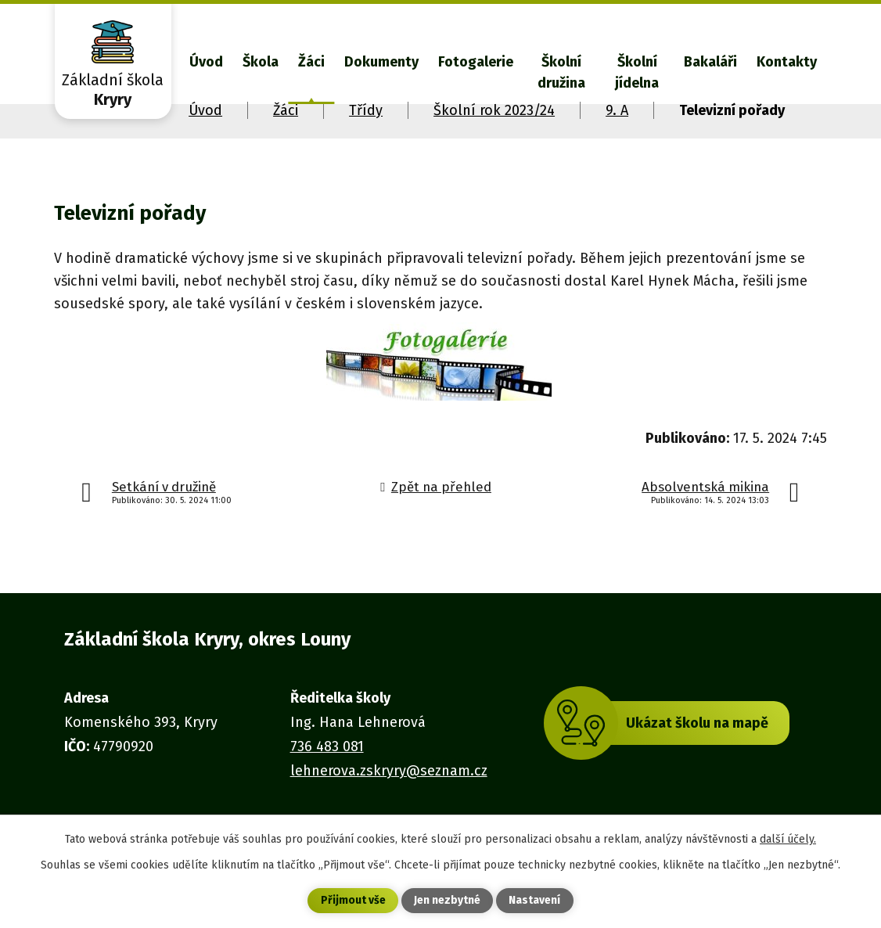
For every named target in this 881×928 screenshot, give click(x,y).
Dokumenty (381, 61)
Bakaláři (710, 61)
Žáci (311, 61)
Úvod (206, 61)
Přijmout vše (353, 901)
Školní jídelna (637, 72)
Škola (261, 61)
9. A (617, 110)
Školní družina (561, 72)
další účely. (788, 838)
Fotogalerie (475, 61)
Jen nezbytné (447, 901)
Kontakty (787, 61)
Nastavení (534, 901)
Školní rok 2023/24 (494, 110)
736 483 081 (327, 746)
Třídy (366, 110)
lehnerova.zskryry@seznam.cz (388, 770)
